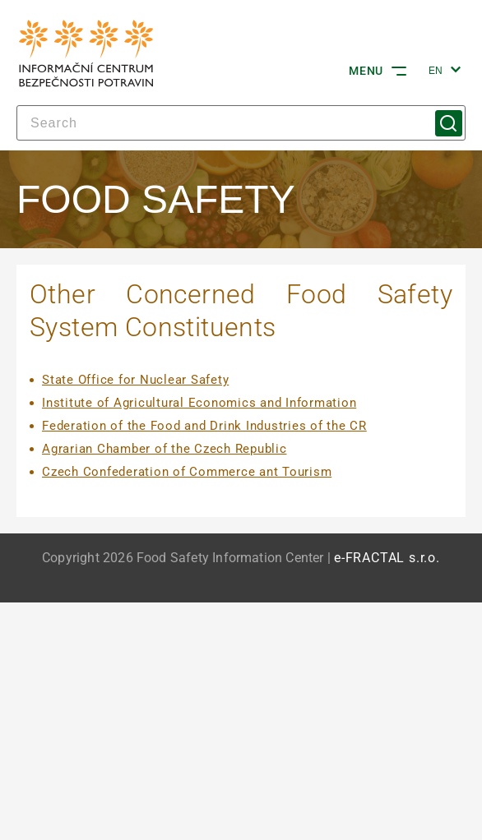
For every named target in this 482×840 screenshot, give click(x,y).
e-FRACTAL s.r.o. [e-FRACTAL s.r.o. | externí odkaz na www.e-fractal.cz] (387, 558)
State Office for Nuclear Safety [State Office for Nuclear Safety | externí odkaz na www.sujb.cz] (135, 379)
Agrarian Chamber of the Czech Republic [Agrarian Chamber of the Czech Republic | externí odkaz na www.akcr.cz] (164, 448)
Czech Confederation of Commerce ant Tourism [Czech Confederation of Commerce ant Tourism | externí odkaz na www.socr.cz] (186, 471)
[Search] (241, 123)
